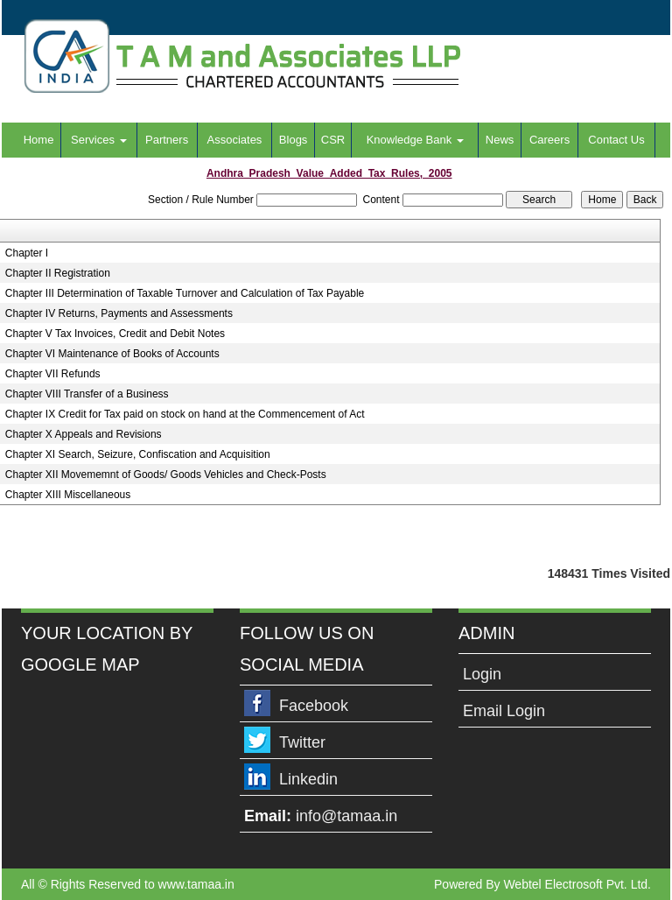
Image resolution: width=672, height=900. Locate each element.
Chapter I (26, 253)
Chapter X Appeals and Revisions (83, 434)
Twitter (302, 742)
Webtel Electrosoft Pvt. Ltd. (577, 884)
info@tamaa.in (346, 816)
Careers (549, 139)
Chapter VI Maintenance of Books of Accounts (112, 354)
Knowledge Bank (415, 139)
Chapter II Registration (57, 273)
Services (98, 139)
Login (482, 674)
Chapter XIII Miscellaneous (67, 495)
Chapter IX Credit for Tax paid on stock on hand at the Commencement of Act (185, 414)
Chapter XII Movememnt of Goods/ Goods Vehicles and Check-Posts (165, 474)
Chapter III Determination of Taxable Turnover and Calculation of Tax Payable (184, 293)
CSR (333, 139)
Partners (166, 139)
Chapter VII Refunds (53, 374)
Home (39, 139)
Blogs (293, 139)
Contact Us (616, 139)
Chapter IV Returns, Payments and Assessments (119, 313)
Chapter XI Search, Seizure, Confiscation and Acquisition (137, 454)
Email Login (504, 711)
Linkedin (308, 779)
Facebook (313, 705)
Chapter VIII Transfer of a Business (87, 394)
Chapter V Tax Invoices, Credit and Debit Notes (115, 333)
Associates (234, 139)
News (500, 139)
